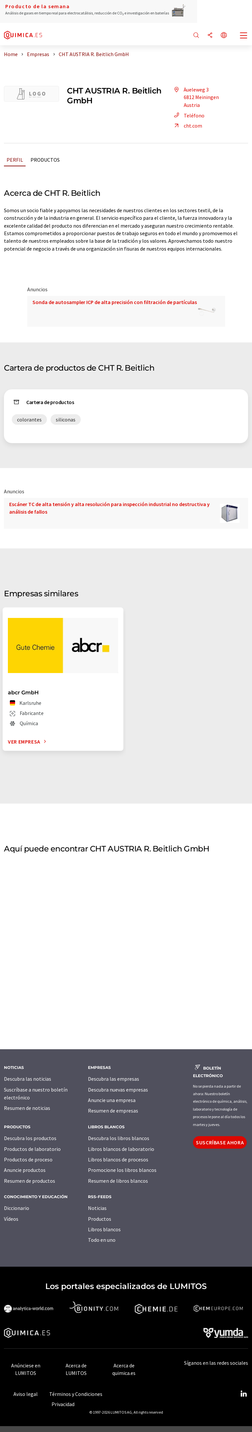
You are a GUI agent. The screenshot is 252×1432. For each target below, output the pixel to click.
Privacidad (63, 1404)
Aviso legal (25, 1394)
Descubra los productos (30, 1138)
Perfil (15, 159)
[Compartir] (210, 35)
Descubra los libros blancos (118, 1138)
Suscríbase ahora (220, 1142)
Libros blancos (104, 1229)
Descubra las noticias (27, 1078)
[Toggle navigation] (244, 36)
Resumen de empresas (113, 1110)
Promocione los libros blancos (122, 1170)
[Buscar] (196, 35)
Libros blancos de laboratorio (121, 1149)
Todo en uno (102, 1240)
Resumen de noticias (27, 1108)
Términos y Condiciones (75, 1394)
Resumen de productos (29, 1180)
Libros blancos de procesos (118, 1159)
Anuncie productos (25, 1170)
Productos (45, 159)
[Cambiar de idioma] (223, 35)
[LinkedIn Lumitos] (243, 1394)
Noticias (97, 1208)
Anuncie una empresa (112, 1100)
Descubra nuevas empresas (118, 1089)
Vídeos (11, 1219)
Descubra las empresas (113, 1078)
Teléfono (188, 115)
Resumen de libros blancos (118, 1180)
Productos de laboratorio (32, 1149)
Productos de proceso (28, 1159)
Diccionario (16, 1208)
